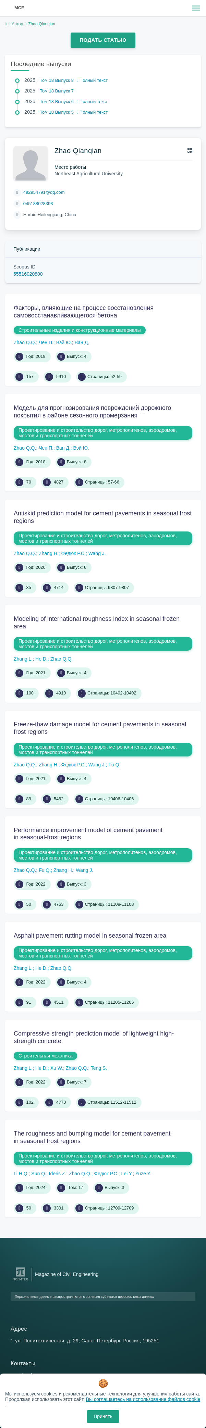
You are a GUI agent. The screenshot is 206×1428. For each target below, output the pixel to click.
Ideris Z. (57, 1173)
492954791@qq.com (44, 192)
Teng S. (99, 1068)
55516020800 (28, 274)
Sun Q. (38, 1173)
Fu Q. (114, 764)
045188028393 (38, 203)
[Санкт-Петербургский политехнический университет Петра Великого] (20, 1280)
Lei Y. (127, 1173)
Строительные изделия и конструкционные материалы (80, 330)
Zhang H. (49, 553)
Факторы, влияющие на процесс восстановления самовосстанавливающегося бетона (84, 311)
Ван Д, (82, 342)
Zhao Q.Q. (25, 342)
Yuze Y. (143, 1173)
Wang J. (97, 553)
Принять (103, 1416)
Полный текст (92, 80)
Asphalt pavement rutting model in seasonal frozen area (90, 935)
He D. (41, 659)
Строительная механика (45, 1056)
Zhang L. (23, 659)
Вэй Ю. (64, 342)
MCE (19, 7)
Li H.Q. (21, 1173)
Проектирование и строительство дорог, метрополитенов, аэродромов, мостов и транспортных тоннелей (98, 432)
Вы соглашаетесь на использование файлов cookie (143, 1399)
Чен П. (46, 342)
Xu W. (56, 1068)
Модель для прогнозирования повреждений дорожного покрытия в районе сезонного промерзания (92, 411)
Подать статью (103, 40)
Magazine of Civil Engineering (66, 1274)
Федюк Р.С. (73, 553)
